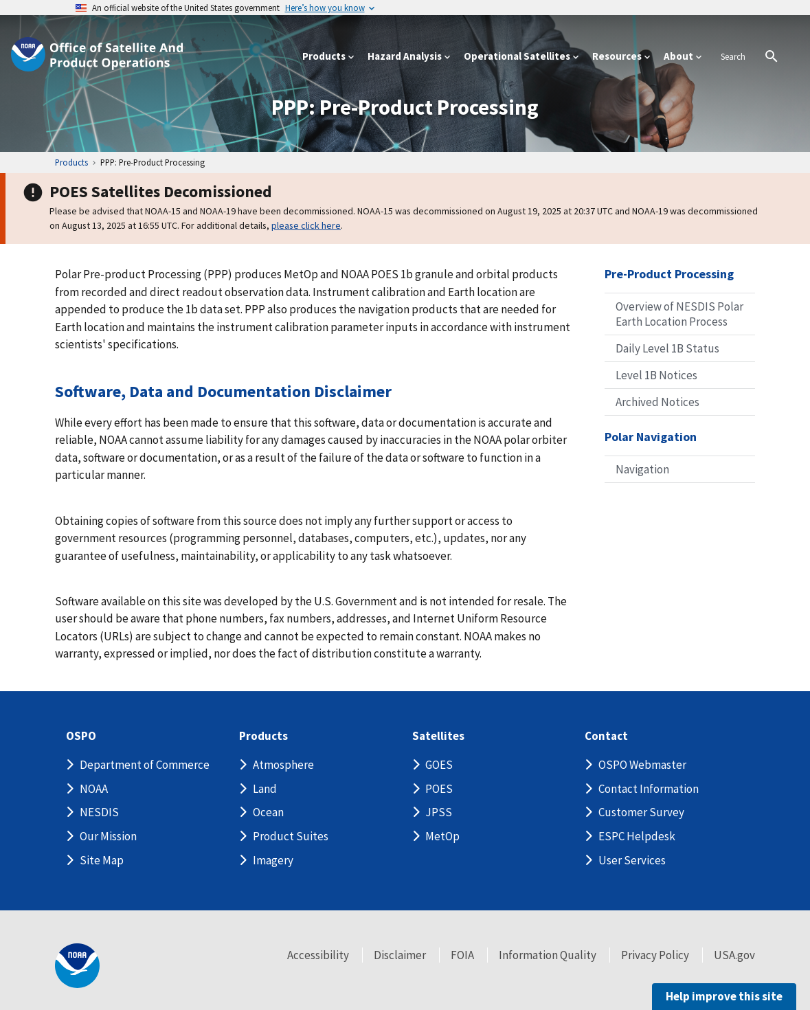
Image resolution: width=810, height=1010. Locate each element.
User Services (632, 860)
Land (265, 788)
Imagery (273, 860)
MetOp (442, 836)
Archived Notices (657, 401)
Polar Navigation (651, 437)
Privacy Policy (655, 955)
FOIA (462, 955)
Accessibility (318, 955)
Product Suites (290, 836)
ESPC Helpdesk (636, 836)
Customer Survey (641, 812)
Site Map (102, 860)
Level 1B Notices (656, 375)
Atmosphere (283, 764)
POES (439, 788)
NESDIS (99, 812)
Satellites (438, 736)
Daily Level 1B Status (667, 348)
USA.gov (734, 955)
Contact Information (648, 788)
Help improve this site (724, 996)
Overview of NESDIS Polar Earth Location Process (679, 314)
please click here (306, 225)
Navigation (642, 469)
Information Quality (547, 955)
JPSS (438, 812)
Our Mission (108, 836)
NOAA (94, 788)
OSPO (81, 736)
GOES (439, 764)
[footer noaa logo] (77, 965)
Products (263, 736)
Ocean (268, 812)
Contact (606, 736)
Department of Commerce (145, 764)
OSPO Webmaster (642, 764)
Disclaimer (400, 955)
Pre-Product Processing (669, 274)
